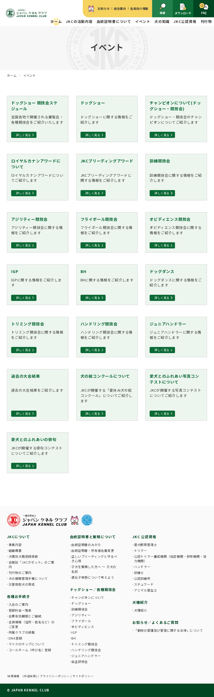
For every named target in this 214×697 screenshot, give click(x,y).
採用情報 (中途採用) (22, 676)
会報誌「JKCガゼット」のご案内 (31, 564)
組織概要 (15, 550)
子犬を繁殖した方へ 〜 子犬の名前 (93, 569)
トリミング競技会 (84, 644)
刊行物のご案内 (20, 572)
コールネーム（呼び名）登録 (30, 650)
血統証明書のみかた (86, 544)
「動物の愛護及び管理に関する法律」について (168, 630)
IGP (74, 632)
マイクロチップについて (27, 644)
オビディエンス (82, 626)
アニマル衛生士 (145, 590)
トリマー (140, 550)
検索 (162, 9)
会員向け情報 (139, 8)
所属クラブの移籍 (22, 632)
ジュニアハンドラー (86, 655)
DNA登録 (15, 638)
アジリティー (81, 615)
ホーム (56, 21)
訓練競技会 (79, 609)
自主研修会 (79, 661)
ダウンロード (183, 9)
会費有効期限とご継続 (25, 616)
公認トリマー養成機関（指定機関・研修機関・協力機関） (170, 558)
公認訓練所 (142, 578)
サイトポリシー (83, 676)
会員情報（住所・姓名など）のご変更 (32, 624)
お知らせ (104, 8)
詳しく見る (23, 135)
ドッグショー (81, 603)
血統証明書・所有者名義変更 (92, 550)
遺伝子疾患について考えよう (92, 577)
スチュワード (144, 584)
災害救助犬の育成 (22, 584)
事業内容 (15, 544)
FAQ (203, 9)
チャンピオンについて (87, 597)
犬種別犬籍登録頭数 (23, 556)
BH (73, 638)
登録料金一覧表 (20, 610)
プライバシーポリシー (55, 676)
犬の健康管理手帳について (28, 578)
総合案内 (120, 8)
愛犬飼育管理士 (145, 544)
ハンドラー (142, 566)
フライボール (81, 621)
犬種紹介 (140, 610)
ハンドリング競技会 (86, 650)
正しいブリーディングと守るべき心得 (94, 558)
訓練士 (139, 572)
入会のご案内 (18, 604)
